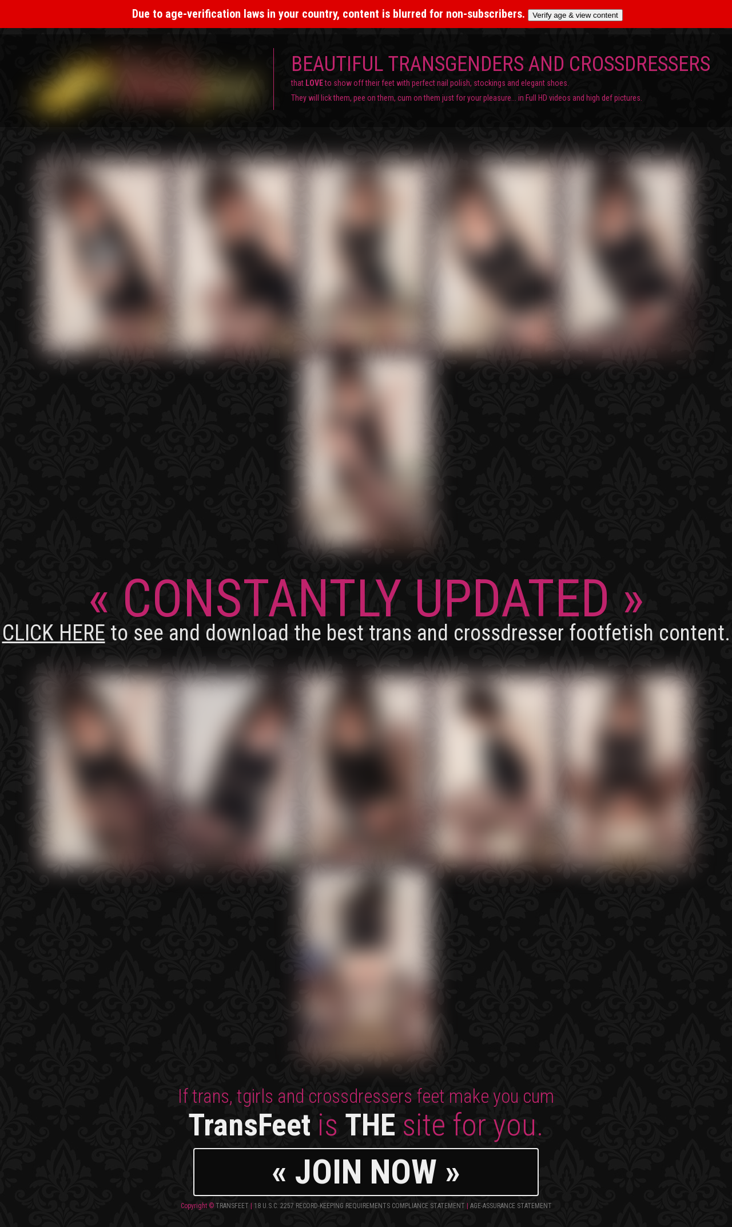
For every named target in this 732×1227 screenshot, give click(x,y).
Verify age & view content (575, 15)
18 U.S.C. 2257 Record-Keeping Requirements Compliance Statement (359, 1206)
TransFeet (232, 1206)
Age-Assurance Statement (511, 1206)
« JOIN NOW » (366, 1171)
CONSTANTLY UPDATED (366, 607)
